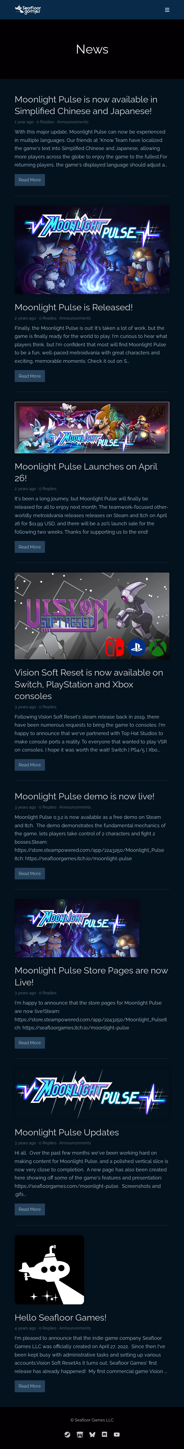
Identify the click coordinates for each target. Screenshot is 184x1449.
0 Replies (45, 121)
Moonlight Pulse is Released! (74, 307)
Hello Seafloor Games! (60, 1317)
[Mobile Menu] (166, 9)
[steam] (67, 1435)
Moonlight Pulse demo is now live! (84, 796)
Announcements (72, 121)
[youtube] (117, 1435)
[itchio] (80, 1435)
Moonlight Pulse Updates (67, 1132)
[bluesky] (92, 1435)
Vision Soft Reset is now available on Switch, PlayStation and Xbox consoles (89, 684)
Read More (30, 179)
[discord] (105, 1435)
